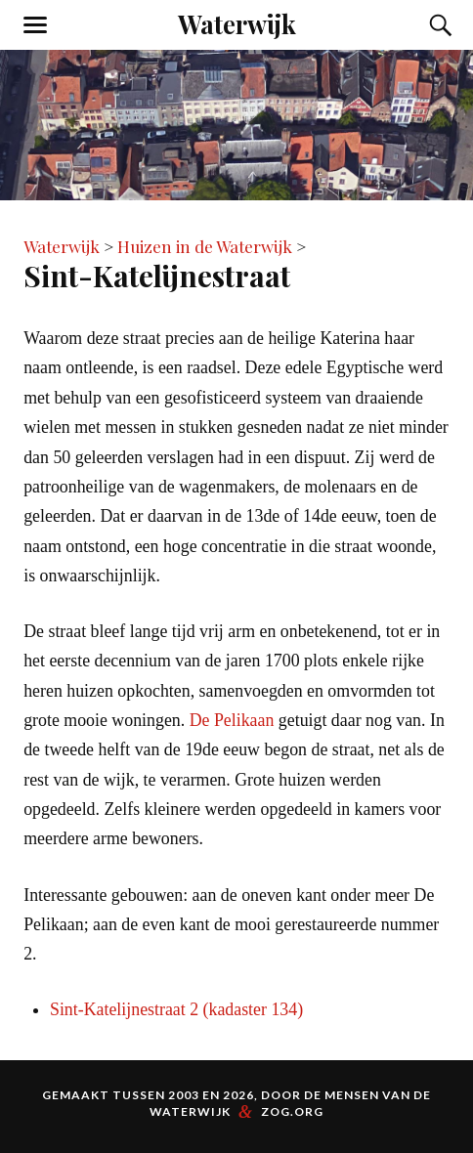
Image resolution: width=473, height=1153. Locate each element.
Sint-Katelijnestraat (156, 275)
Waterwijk (237, 23)
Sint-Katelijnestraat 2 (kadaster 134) (176, 1009)
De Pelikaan (232, 720)
